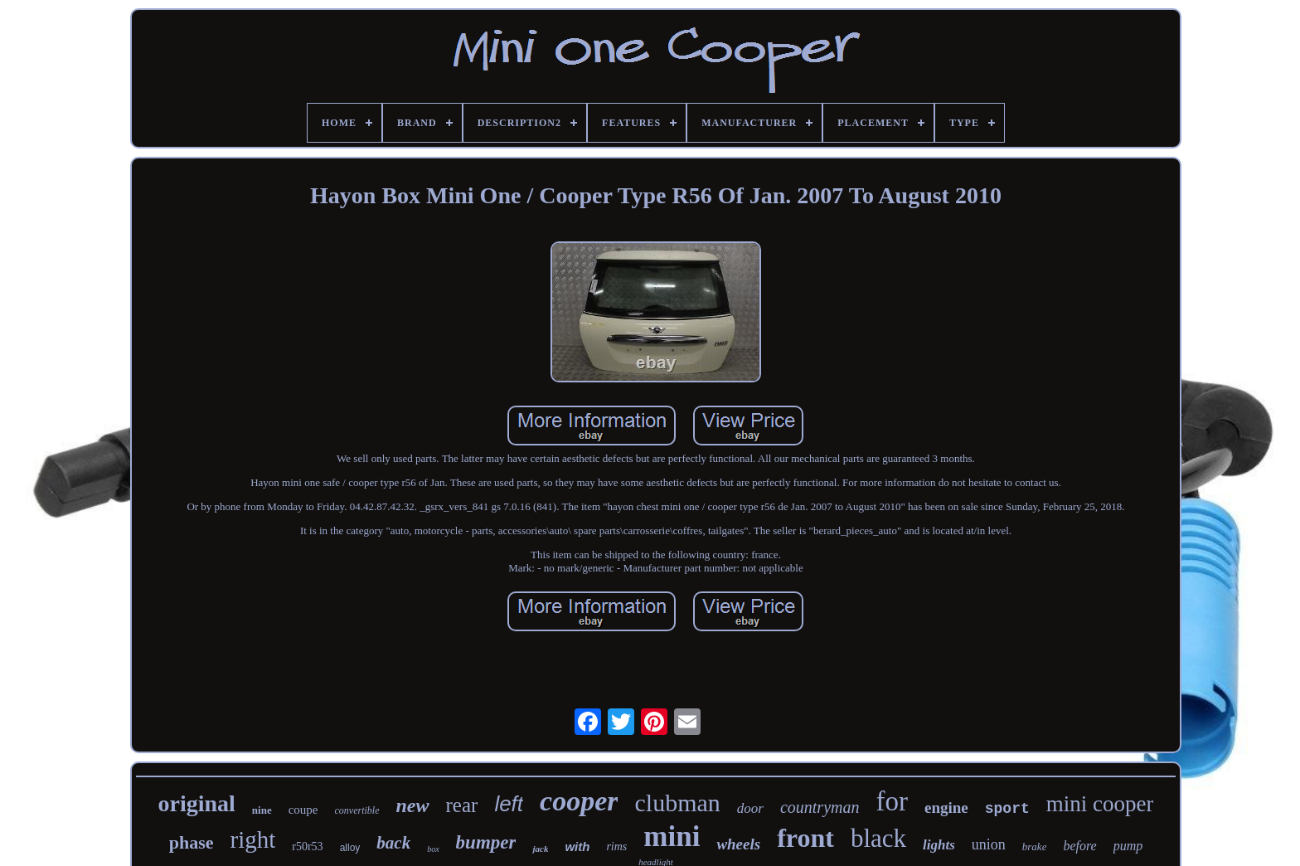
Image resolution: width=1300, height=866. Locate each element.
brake (1034, 846)
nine (262, 810)
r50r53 (307, 846)
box (433, 849)
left (508, 803)
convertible (357, 810)
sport (1007, 808)
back (393, 843)
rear (462, 805)
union (989, 844)
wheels (738, 844)
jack (540, 849)
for (891, 801)
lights (939, 845)
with (577, 846)
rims (616, 846)
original (196, 803)
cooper (579, 801)
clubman (677, 802)
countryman (820, 807)
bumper (486, 842)
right (253, 839)
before (1079, 846)
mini (671, 836)
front (805, 838)
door (750, 808)
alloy (350, 848)
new (412, 805)
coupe (303, 809)
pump (1128, 846)
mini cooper (1100, 803)
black (878, 838)
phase (191, 842)
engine (946, 807)
